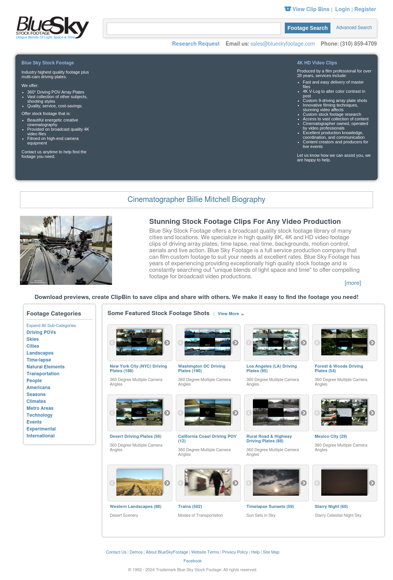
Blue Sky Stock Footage (50, 27)
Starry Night (327, 506)
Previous (112, 343)
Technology (39, 415)
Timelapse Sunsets (265, 506)
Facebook (192, 561)
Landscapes (39, 353)
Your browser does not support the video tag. (195, 109)
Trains (184, 506)
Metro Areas (39, 408)
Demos (136, 552)
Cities (32, 346)
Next (167, 343)
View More (228, 314)
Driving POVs (41, 332)
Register (365, 9)
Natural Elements (45, 367)
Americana (38, 387)
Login (342, 9)
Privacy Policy (235, 552)
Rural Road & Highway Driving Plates (269, 438)
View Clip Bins (311, 9)
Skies (32, 339)
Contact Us (116, 552)
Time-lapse (38, 360)
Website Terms (205, 552)
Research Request (196, 44)
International (40, 436)
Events (34, 422)
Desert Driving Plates (131, 436)
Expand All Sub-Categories (51, 326)
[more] (353, 283)
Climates (36, 401)
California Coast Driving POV (207, 436)
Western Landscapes (131, 506)
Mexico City (327, 436)
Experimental (41, 429)
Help (255, 552)
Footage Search (307, 28)
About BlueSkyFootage (167, 552)
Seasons (36, 394)
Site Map (271, 552)
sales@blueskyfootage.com (282, 44)
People (34, 380)
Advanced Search (354, 27)
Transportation (42, 373)
